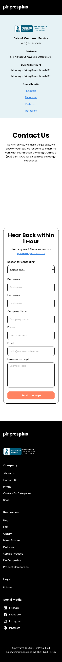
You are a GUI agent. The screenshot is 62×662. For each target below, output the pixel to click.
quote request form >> (31, 253)
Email (10, 343)
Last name (13, 295)
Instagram (31, 110)
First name (13, 279)
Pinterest (31, 104)
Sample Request (13, 553)
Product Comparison (16, 567)
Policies (7, 587)
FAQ (5, 527)
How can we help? (18, 359)
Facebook (31, 97)
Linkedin (31, 90)
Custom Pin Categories (17, 493)
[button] (56, 7)
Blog (5, 520)
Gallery (7, 533)
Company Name (17, 311)
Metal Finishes (11, 540)
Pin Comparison (12, 560)
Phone (11, 327)
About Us (9, 473)
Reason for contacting (21, 262)
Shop (6, 500)
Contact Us (10, 480)
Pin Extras (9, 547)
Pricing (7, 486)
